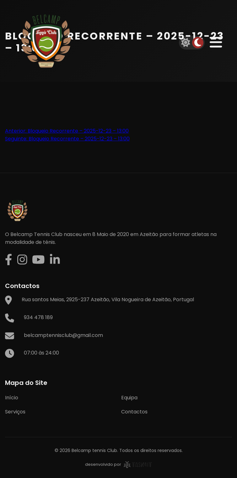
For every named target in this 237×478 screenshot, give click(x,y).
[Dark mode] (197, 42)
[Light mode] (185, 42)
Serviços (15, 411)
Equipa (129, 397)
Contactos (134, 411)
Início (11, 397)
